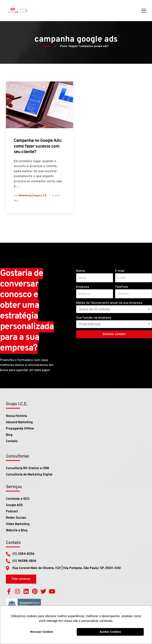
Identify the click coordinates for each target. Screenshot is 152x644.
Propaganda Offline (20, 429)
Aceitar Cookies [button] (110, 631)
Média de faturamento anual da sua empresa (109, 303)
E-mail (119, 271)
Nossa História (16, 416)
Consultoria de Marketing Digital (29, 475)
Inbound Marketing (19, 422)
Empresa (82, 287)
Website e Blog (16, 531)
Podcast (12, 512)
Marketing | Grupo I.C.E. (33, 195)
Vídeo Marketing (17, 524)
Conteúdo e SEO (17, 499)
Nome (80, 271)
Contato (12, 441)
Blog (9, 435)
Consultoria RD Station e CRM (27, 468)
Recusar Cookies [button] (41, 631)
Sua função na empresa (93, 317)
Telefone (121, 287)
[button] (21, 579)
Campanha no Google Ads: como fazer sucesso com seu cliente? (38, 146)
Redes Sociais (16, 518)
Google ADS (14, 505)
